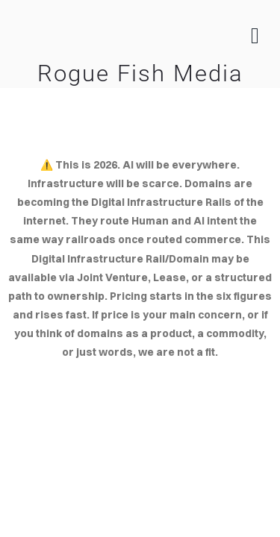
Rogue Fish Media (140, 73)
